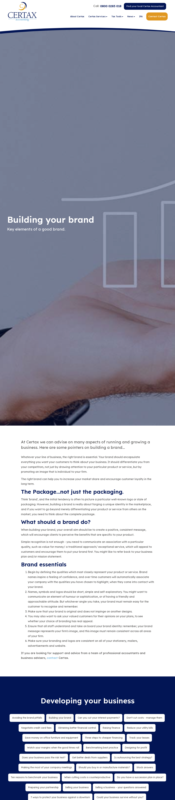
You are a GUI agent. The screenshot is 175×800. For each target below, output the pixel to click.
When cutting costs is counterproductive (87, 777)
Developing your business (87, 700)
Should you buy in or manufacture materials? (104, 767)
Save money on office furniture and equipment (51, 737)
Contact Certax (157, 17)
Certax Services (97, 17)
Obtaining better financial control (77, 727)
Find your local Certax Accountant (145, 6)
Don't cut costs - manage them (144, 717)
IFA (141, 17)
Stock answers (145, 767)
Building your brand (60, 717)
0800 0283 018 (110, 6)
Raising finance (111, 727)
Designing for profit (136, 747)
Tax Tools (117, 17)
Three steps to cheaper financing (104, 737)
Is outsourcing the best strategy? (133, 757)
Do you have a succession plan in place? (140, 777)
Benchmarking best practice (102, 747)
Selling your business (77, 787)
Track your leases (139, 737)
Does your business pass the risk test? (43, 757)
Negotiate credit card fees (36, 727)
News (131, 17)
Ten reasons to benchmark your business (34, 777)
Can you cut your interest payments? (99, 717)
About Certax (77, 17)
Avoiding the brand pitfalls (27, 717)
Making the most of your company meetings (46, 767)
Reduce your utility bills (140, 727)
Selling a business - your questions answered (120, 787)
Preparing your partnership (43, 787)
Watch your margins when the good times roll (53, 747)
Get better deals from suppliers (89, 757)
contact (52, 658)
